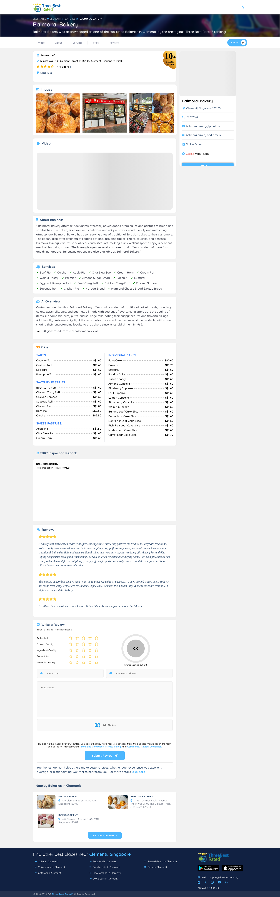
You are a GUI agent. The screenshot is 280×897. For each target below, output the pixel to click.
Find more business (105, 835)
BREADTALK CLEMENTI (143, 796)
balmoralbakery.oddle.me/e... (204, 135)
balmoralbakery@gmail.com (204, 126)
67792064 (192, 117)
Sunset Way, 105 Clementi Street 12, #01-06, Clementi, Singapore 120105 (80, 61)
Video (41, 42)
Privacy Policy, (113, 746)
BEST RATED (39, 18)
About (58, 42)
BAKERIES (70, 18)
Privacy (203, 888)
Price (96, 42)
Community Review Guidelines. (144, 746)
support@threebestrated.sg (223, 877)
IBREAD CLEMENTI (68, 815)
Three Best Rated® (62, 894)
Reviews (114, 42)
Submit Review (105, 755)
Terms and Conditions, (92, 746)
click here (138, 772)
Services (77, 42)
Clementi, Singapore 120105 (202, 108)
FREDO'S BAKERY (68, 796)
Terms (215, 888)
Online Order (194, 144)
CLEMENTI (55, 18)
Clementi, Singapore (110, 854)
